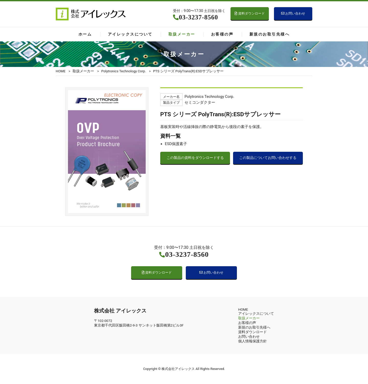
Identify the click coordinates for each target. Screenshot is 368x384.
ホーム (85, 34)
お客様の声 (222, 34)
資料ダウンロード (249, 13)
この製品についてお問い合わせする (267, 158)
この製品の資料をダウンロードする (195, 158)
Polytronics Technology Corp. (123, 71)
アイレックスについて (130, 34)
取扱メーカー (181, 34)
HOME (60, 71)
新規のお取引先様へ (269, 34)
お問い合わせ (293, 13)
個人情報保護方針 (252, 341)
